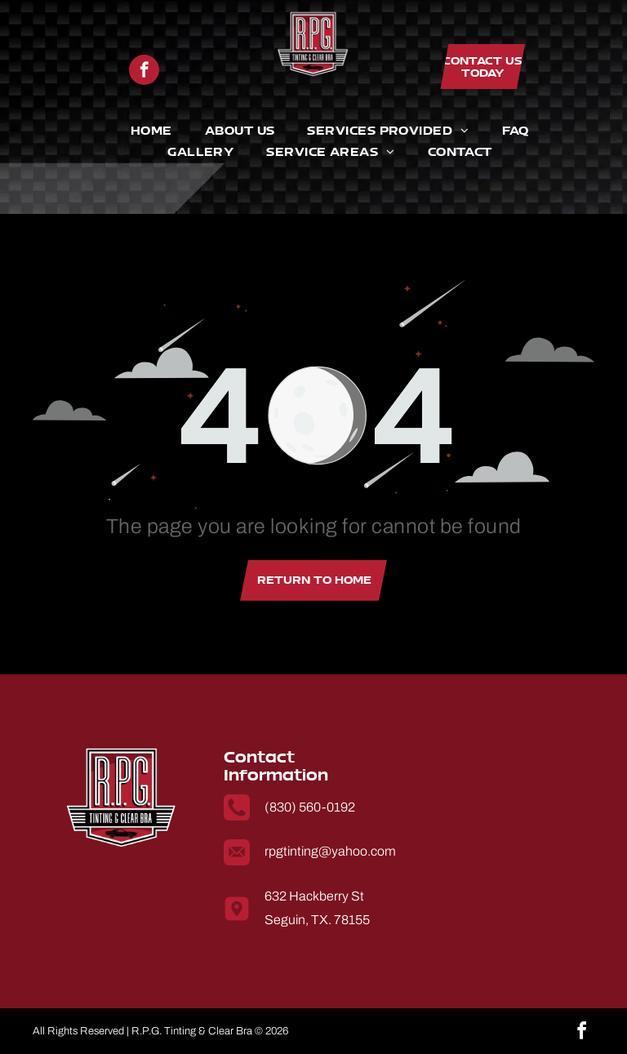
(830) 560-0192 (310, 807)
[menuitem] (135, 130)
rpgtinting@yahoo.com (330, 851)
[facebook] (144, 70)
